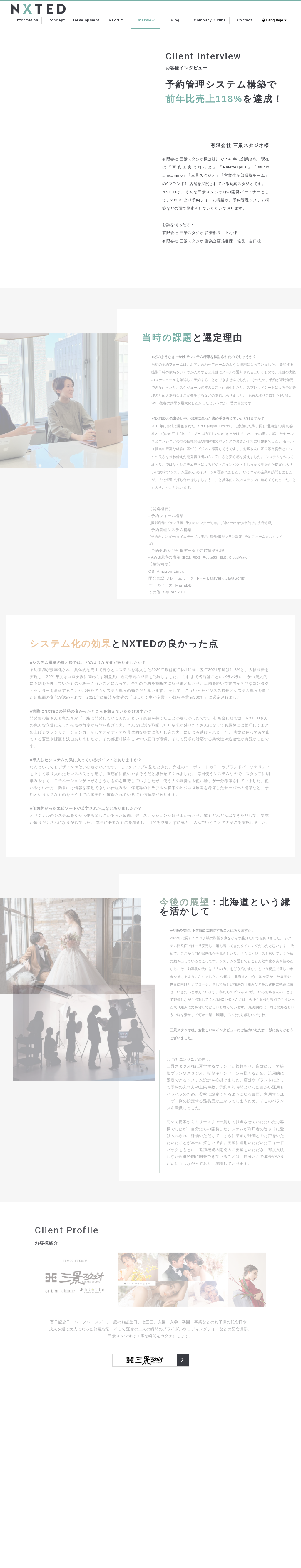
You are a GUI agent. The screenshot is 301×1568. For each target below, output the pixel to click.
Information (27, 20)
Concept (56, 20)
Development (86, 20)
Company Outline (210, 20)
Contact (244, 20)
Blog (175, 20)
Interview (145, 20)
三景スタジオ (182, 1360)
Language (274, 20)
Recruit (116, 20)
